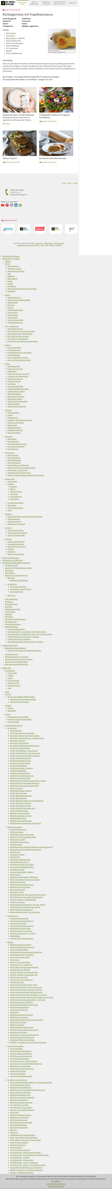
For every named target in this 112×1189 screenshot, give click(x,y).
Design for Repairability (19, 950)
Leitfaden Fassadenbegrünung (22, 776)
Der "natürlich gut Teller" (19, 1105)
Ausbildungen (13, 916)
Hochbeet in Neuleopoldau (20, 860)
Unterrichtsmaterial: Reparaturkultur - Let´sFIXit (28, 995)
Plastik (10, 284)
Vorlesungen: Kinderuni (19, 1010)
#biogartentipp (13, 413)
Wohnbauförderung (15, 323)
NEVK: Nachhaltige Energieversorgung (25, 880)
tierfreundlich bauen (15, 508)
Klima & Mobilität (14, 460)
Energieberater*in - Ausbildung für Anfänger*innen (27, 632)
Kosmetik (8, 437)
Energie (8, 345)
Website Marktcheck (18, 818)
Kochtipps (11, 384)
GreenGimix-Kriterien (18, 587)
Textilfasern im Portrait (16, 524)
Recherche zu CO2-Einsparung (22, 1069)
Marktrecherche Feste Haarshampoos (24, 783)
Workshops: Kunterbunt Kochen (22, 1037)
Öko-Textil (11, 596)
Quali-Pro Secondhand (19, 1143)
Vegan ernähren (14, 404)
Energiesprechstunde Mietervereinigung (25, 850)
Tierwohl (8, 528)
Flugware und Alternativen (18, 376)
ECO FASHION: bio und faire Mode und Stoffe (25, 517)
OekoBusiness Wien (12, 609)
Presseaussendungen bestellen (20, 719)
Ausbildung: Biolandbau (19, 919)
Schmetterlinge (16, 497)
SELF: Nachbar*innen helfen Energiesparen (26, 897)
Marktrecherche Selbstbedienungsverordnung (28, 781)
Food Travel (14, 960)
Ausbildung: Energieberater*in (21, 921)
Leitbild (10, 676)
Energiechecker (16, 845)
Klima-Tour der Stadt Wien (20, 962)
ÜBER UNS (7, 668)
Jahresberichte (13, 683)
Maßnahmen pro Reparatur (20, 1066)
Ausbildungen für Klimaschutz (19, 473)
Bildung (10, 942)
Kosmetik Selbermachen (17, 444)
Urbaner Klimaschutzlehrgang (21, 939)
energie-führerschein (18, 924)
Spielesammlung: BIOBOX (20, 970)
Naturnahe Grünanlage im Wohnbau (24, 877)
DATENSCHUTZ (59, 243)
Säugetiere (12, 505)
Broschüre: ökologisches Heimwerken (24, 736)
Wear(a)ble (14, 1012)
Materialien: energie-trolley (20, 929)
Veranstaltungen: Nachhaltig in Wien (24, 1005)
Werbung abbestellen (16, 554)
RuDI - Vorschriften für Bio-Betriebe (24, 1138)
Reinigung (9, 617)
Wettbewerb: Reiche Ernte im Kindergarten (26, 1020)
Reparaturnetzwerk (17, 890)
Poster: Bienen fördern (18, 793)
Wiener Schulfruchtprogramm (21, 1027)
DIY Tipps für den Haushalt (18, 339)
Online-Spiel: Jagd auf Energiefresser (24, 967)
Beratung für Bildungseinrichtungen (18, 659)
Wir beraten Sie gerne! (11, 256)
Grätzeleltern (15, 936)
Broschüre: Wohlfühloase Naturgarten (24, 746)
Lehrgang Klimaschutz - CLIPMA (22, 934)
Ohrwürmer (14, 499)
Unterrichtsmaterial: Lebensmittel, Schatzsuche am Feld (31, 997)
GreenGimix (12, 584)
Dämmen (11, 305)
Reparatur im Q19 (17, 892)
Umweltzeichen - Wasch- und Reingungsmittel (28, 1165)
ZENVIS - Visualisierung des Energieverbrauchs (28, 1042)
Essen (7, 364)
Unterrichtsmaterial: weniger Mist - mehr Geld (27, 1000)
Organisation (10, 671)
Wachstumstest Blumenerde (21, 1076)
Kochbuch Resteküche (18, 766)
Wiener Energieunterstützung (21, 910)
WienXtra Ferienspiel (18, 1022)
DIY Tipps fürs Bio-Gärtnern (18, 336)
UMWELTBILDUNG (10, 646)
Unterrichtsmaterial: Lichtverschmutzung (26, 987)
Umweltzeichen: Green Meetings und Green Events (29, 1155)
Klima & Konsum (14, 458)
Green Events (10, 612)
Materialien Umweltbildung (15, 648)
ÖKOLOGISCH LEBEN (11, 259)
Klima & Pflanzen (14, 463)
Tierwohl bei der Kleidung (17, 533)
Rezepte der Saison (12, 10)
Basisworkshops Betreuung (20, 1088)
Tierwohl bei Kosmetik (16, 535)
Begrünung (9, 570)
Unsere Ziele (12, 673)
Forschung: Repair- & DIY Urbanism (23, 1061)
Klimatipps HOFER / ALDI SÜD (22, 865)
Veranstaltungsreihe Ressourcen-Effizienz (26, 1168)
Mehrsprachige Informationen (16, 664)
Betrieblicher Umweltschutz (59, 3)
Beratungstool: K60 (17, 840)
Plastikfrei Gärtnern (15, 430)
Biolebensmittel (14, 366)
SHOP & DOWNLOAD (11, 558)
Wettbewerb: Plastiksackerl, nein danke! (25, 823)
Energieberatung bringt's (19, 842)
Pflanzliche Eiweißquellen (17, 401)
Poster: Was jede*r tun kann (20, 803)
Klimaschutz (10, 453)
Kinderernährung (14, 381)
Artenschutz (12, 482)
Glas (9, 274)
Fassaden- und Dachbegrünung (20, 420)
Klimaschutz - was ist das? (18, 470)
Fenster (10, 308)
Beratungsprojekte (15, 827)
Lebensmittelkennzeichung (18, 389)
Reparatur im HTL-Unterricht (21, 965)
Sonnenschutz (13, 449)
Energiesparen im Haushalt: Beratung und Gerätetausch (31, 847)
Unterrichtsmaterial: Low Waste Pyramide (26, 990)
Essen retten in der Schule (20, 957)
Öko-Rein (11, 578)
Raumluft (8, 614)
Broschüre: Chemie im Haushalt (22, 733)
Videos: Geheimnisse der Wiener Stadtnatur (24, 651)
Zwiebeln (13, 38)
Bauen (7, 295)
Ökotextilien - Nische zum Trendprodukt (25, 1140)
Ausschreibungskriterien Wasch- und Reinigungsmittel (31, 1083)
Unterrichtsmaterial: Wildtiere (21, 1002)
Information (12, 728)
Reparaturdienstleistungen (15, 619)
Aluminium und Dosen (16, 271)
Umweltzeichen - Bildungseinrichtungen (25, 1153)
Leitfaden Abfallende (18, 771)
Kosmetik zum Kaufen (16, 447)
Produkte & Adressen (46, 3)
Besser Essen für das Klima (20, 1093)
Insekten (11, 484)
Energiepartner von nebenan (21, 931)
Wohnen (8, 539)
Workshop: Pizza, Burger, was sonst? (24, 1030)
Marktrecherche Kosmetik (20, 778)
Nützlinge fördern (14, 428)
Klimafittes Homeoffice (17, 547)
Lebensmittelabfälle (15, 386)
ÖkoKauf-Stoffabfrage (19, 581)
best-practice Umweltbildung (16, 662)
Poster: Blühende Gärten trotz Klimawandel (26, 801)
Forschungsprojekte (15, 1046)
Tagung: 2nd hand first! (19, 977)
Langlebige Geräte (17, 870)
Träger (10, 678)
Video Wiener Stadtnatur (19, 1007)
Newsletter (12, 711)
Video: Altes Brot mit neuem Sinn (22, 808)
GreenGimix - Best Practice (20, 589)
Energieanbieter (14, 355)
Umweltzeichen (11, 622)
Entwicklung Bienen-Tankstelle (22, 955)
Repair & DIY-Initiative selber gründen (22, 289)
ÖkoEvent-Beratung (17, 882)
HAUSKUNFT (15, 857)
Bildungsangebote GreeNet (20, 945)
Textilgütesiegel (14, 519)
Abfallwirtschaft (11, 565)
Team (7, 692)
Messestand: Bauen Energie (20, 791)
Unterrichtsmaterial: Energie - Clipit (23, 985)
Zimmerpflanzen (14, 433)
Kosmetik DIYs (13, 442)
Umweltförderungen (13, 624)
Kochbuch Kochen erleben (20, 763)
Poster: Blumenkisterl (18, 798)
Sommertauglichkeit (16, 320)
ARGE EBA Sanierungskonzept (22, 835)
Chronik (8, 694)
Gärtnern (8, 410)
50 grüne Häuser (16, 1049)
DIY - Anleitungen (12, 326)
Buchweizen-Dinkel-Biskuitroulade (52, 158)
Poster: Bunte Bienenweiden (21, 796)
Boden (10, 415)
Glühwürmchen (16, 492)
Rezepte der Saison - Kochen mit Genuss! (18, 115)
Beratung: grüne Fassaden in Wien (23, 837)
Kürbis (13, 33)
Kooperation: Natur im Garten (21, 768)
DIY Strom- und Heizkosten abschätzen (23, 341)
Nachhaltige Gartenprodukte (21, 1123)
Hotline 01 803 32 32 (18, 830)
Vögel (10, 510)
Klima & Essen (13, 455)
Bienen (12, 489)
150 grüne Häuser (17, 832)
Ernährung (9, 602)
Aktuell (8, 261)
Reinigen (11, 549)
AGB (42, 245)
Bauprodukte (13, 303)
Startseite (39, 243)
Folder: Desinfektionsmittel (20, 758)
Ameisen (13, 487)
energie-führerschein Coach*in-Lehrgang (23, 637)
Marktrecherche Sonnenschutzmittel (24, 786)
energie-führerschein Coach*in (22, 926)
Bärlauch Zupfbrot (10, 158)
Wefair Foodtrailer (17, 1025)
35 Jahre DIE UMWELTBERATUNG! (21, 697)
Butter (12, 36)
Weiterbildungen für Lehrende (16, 657)
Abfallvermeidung (15, 269)
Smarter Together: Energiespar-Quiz (24, 975)
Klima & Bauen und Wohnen (18, 465)
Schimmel (11, 552)
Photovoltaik (13, 315)
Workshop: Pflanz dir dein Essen (22, 1040)
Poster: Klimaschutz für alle (20, 806)
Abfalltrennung (13, 266)
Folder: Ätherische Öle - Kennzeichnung (25, 753)
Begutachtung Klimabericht (20, 1051)
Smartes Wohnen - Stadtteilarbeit (23, 900)
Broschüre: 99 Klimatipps (20, 748)
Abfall (7, 264)
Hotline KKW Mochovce (19, 862)
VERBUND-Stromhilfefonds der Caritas (25, 907)
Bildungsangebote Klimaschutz (22, 947)
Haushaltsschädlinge (16, 544)
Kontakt (58, 245)
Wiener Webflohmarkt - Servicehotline (25, 912)
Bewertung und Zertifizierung (16, 576)
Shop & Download (34, 3)
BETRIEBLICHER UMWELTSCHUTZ (16, 563)
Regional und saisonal (16, 396)
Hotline (10, 708)
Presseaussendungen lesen (18, 717)
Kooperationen (13, 681)
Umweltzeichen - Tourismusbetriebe (24, 1163)
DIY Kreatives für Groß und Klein (20, 334)
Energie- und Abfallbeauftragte (22, 1110)
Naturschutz (10, 479)
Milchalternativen (14, 394)
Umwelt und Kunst (17, 982)
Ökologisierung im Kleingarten (22, 885)
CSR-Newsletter (11, 599)
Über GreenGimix (16, 592)
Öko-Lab (13, 1130)
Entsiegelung (13, 418)
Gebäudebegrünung (15, 310)
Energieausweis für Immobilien (19, 353)
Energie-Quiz (15, 852)
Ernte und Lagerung (15, 369)
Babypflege (12, 439)
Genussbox (14, 1113)
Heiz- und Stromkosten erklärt (19, 360)
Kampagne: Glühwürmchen (20, 761)
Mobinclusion (15, 875)
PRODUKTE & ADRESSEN (13, 560)
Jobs (46, 245)
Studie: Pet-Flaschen (18, 1071)
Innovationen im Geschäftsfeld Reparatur (26, 1064)
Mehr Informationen (56, 1186)
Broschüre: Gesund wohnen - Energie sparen (27, 738)
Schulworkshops (11, 654)
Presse (51, 245)
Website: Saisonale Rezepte (20, 821)
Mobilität (8, 607)
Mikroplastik (12, 279)
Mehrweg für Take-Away (19, 1118)
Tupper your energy (17, 902)
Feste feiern (12, 371)
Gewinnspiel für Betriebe (19, 702)
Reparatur (11, 291)
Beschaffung (10, 573)
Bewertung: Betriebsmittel (20, 1095)
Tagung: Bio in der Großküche (21, 980)
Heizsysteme (13, 313)
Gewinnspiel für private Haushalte (23, 699)
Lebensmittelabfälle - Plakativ (21, 872)
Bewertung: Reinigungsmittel (21, 1103)
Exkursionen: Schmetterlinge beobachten (26, 952)
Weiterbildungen (11, 627)
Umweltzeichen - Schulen (19, 1158)
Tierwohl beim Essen (16, 530)
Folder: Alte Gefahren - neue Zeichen (24, 751)
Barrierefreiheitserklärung (28, 245)
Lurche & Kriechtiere (15, 503)
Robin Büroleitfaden (18, 1145)
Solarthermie (13, 318)
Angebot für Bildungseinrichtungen (18, 568)
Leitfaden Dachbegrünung (20, 773)
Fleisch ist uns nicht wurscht (18, 374)
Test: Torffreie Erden (17, 1074)
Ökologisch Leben (22, 3)
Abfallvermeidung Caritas (20, 1085)
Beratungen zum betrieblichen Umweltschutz (27, 1090)
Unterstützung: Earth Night (20, 887)
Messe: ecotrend (16, 788)
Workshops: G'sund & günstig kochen (24, 1035)
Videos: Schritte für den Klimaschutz (21, 468)
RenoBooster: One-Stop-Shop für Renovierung (28, 895)
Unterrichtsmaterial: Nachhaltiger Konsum (26, 992)
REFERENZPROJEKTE (13, 726)
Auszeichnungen (14, 686)
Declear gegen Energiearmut (21, 1054)
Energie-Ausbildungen (16, 629)
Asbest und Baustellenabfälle (19, 300)
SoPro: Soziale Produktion (20, 1150)
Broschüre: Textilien (17, 741)
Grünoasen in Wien (17, 855)
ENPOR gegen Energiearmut (21, 1056)
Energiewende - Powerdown (21, 1108)
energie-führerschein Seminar (19, 639)
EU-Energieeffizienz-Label (18, 358)
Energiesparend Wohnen (19, 1059)
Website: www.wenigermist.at (21, 1015)
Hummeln (14, 494)
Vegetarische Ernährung (17, 406)
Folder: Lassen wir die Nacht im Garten (25, 756)
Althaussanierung (14, 298)
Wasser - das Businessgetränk (21, 1173)
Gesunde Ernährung (15, 379)
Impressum (48, 243)
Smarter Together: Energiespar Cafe (24, 972)
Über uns (72, 3)
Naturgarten (12, 425)
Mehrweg (11, 276)
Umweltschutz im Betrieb (17, 1080)
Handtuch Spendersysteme (20, 1115)
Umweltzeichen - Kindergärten (22, 1160)
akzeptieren (56, 1181)
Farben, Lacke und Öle (16, 542)
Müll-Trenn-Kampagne (18, 1120)
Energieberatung (14, 350)
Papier (10, 281)
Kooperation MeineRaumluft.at (22, 867)
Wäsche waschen (14, 522)
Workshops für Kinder (18, 1032)
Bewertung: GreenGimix (19, 1100)
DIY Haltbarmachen (15, 329)
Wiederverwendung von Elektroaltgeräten (26, 1170)
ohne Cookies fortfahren (56, 1184)
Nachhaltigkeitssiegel (18, 1125)
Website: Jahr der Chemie (20, 813)
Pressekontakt (13, 722)
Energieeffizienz (11, 604)
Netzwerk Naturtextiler (19, 1128)
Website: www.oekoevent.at (21, 816)
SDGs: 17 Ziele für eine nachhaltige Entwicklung (26, 475)
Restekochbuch (16, 1148)
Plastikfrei (11, 286)
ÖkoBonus (14, 1133)
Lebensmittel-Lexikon (16, 391)
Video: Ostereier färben (19, 811)
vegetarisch (33, 26)
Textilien (8, 514)
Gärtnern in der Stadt (16, 423)
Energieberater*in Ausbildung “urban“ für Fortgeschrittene (30, 634)
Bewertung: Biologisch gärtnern (22, 1098)
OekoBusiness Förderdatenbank (22, 1135)
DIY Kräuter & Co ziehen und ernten (21, 331)
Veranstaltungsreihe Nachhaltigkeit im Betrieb (25, 642)
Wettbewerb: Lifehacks (19, 1017)
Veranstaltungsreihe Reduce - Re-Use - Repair (27, 905)
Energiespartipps (14, 348)
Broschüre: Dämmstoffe (19, 743)
